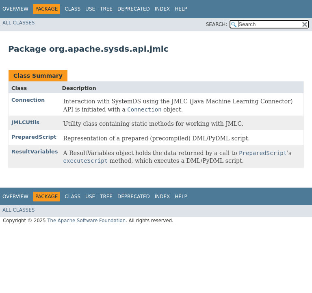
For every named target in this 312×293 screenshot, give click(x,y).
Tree (106, 9)
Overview (15, 9)
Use (90, 9)
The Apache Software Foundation (86, 220)
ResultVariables (34, 152)
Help (181, 9)
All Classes (18, 23)
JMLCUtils (25, 122)
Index (162, 9)
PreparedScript (33, 137)
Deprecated (133, 9)
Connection (28, 100)
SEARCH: (217, 24)
